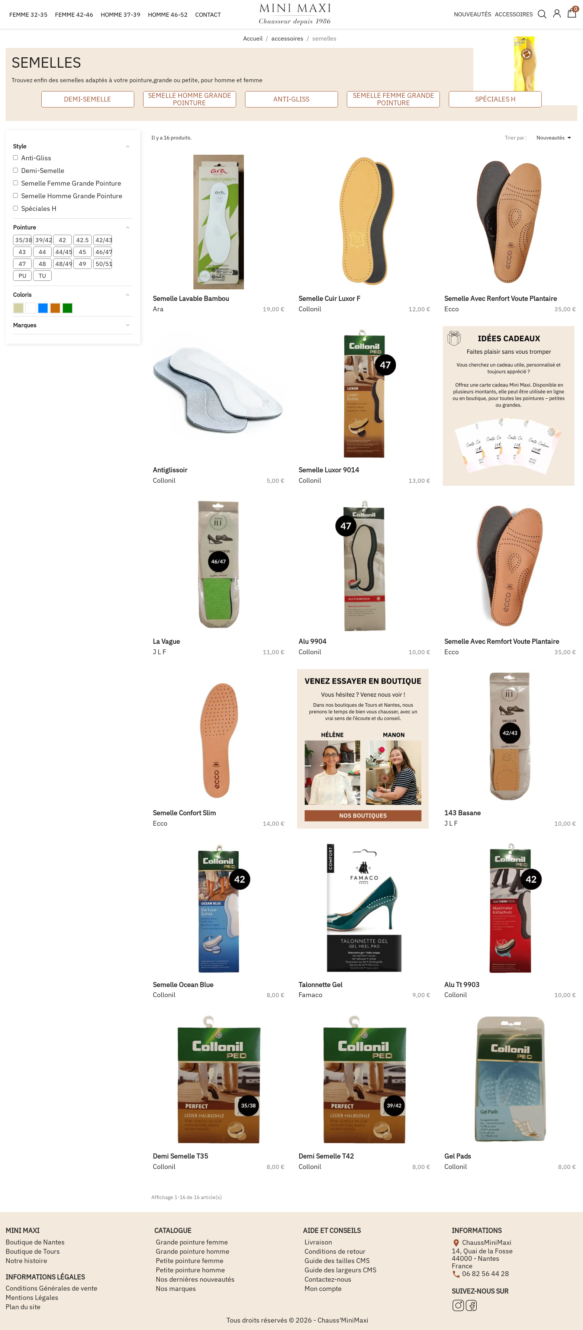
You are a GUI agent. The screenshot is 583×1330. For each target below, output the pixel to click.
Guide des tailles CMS (336, 1260)
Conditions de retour (334, 1251)
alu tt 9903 (462, 984)
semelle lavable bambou (191, 298)
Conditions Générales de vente (51, 1288)
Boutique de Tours (33, 1251)
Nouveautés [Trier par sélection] (555, 137)
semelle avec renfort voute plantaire (500, 298)
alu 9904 (312, 641)
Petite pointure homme (189, 1270)
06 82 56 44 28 (485, 1273)
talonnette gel (320, 984)
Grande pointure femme (191, 1242)
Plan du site (23, 1306)
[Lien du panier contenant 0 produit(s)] (571, 16)
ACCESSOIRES (514, 14)
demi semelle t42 (326, 1156)
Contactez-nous (327, 1279)
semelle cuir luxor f (329, 298)
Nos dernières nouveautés (194, 1279)
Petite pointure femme (188, 1260)
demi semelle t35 (180, 1156)
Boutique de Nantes (35, 1242)
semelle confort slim (184, 813)
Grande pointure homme (191, 1251)
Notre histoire (26, 1260)
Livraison (317, 1242)
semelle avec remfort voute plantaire (501, 641)
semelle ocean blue (183, 984)
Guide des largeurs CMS (339, 1270)
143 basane (462, 813)
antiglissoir (170, 470)
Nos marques (175, 1288)
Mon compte (322, 1288)
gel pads (457, 1156)
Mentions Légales (32, 1297)
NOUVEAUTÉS (472, 14)
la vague (166, 641)
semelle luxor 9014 (329, 470)
